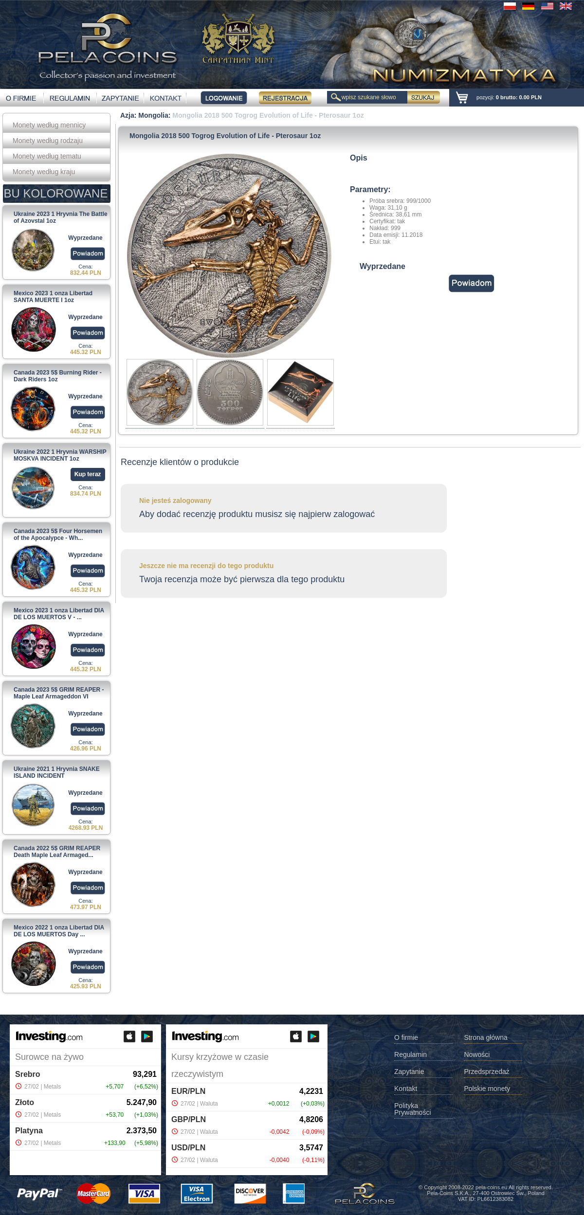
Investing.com (81, 1178)
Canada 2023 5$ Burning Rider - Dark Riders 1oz (58, 376)
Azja (127, 115)
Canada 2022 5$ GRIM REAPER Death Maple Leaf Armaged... (57, 851)
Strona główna (486, 1037)
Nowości (477, 1054)
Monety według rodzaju (48, 140)
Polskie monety (487, 1088)
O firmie (406, 1037)
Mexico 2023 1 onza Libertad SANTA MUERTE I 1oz (53, 297)
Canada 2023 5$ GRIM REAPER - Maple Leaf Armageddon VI (59, 693)
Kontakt (405, 1088)
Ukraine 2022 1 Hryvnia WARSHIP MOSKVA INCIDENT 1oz (60, 455)
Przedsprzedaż (486, 1071)
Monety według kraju (44, 172)
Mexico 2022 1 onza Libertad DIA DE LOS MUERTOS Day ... (59, 931)
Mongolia (153, 115)
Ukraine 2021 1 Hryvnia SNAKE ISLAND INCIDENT (57, 772)
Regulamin (410, 1054)
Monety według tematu (47, 156)
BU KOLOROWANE (56, 193)
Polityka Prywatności (412, 1109)
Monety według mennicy (49, 125)
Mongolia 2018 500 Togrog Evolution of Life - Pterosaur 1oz (268, 115)
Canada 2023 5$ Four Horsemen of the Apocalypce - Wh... (58, 534)
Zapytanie (409, 1071)
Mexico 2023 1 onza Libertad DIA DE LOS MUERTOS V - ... (59, 614)
